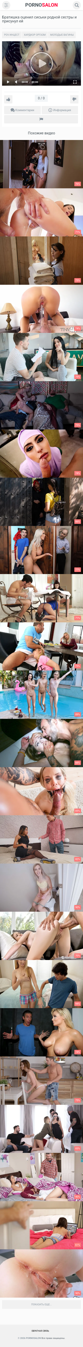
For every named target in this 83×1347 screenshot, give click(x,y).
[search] (77, 5)
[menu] (6, 5)
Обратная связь (40, 1331)
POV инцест (11, 34)
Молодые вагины (62, 34)
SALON (41, 5)
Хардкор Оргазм (35, 34)
